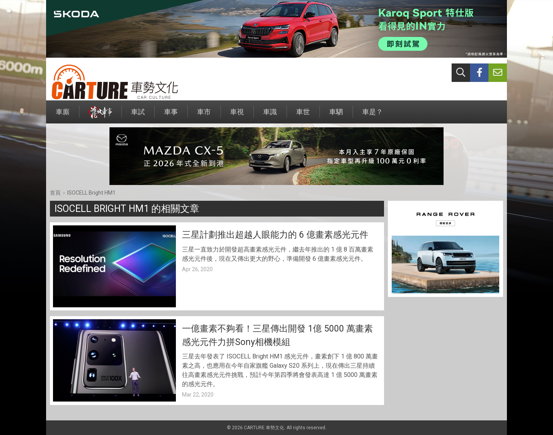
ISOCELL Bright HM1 (91, 193)
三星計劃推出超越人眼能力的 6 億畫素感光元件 (275, 235)
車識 (269, 115)
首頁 (55, 193)
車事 (170, 115)
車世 (303, 115)
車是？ (372, 115)
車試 (137, 115)
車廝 (62, 115)
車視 (236, 115)
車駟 (336, 115)
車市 (203, 115)
